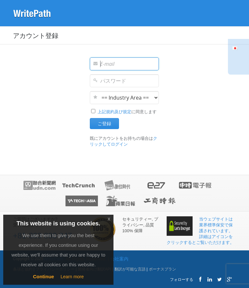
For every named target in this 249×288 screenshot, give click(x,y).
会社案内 (119, 258)
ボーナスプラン (162, 269)
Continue (43, 276)
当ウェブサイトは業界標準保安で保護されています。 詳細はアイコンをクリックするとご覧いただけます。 (200, 231)
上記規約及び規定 (114, 111)
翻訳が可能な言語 (130, 269)
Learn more (72, 276)
